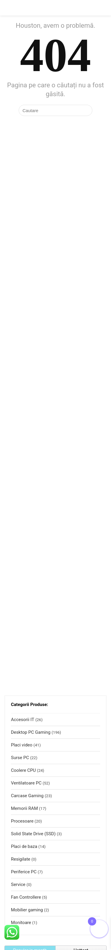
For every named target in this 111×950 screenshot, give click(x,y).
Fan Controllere (26, 897)
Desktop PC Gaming (30, 732)
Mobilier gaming (27, 910)
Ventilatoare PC (26, 783)
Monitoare (21, 922)
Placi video (21, 745)
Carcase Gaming (27, 795)
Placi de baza (24, 846)
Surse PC (20, 757)
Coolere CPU (23, 770)
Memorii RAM (24, 808)
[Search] (102, 8)
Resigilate (20, 859)
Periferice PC (24, 871)
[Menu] (7, 8)
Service (18, 884)
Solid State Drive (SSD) (33, 833)
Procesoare (22, 821)
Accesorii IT (22, 719)
